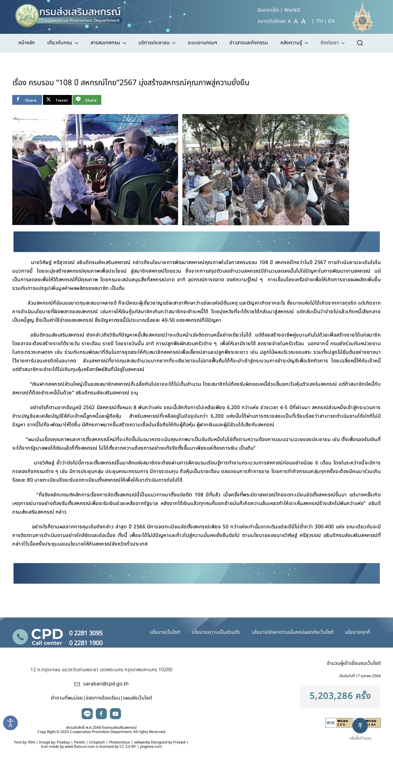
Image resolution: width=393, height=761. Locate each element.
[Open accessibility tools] (10, 723)
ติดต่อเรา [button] (333, 42)
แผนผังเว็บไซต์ (137, 698)
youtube (115, 714)
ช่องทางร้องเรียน (103, 698)
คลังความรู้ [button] (294, 42)
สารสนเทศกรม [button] (108, 42)
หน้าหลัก (26, 42)
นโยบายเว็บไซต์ (165, 632)
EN (331, 21)
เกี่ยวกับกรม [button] (62, 42)
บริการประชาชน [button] (157, 42)
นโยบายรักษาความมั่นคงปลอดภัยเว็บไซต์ (292, 632)
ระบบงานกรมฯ (202, 42)
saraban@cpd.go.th (106, 684)
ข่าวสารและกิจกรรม (248, 42)
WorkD (292, 10)
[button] (363, 734)
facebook (101, 714)
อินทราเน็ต (268, 10)
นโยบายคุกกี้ (357, 632)
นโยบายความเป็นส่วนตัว (216, 632)
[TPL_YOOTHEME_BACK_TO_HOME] (71, 14)
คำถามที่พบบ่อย (67, 698)
